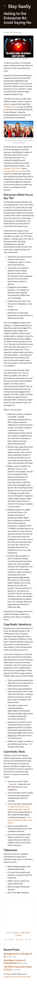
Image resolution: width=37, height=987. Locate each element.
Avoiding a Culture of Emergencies (15, 961)
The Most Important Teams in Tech (18, 968)
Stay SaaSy (17, 6)
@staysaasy (8, 977)
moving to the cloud (12, 168)
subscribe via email (22, 977)
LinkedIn (18, 935)
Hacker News (25, 933)
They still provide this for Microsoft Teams (20, 820)
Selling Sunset (10, 107)
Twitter (16, 933)
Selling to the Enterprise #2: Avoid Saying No (17, 18)
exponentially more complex (15, 171)
